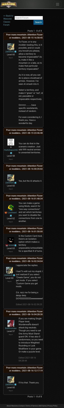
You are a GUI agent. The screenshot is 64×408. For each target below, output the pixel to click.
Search (38, 22)
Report (11, 58)
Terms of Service (32, 406)
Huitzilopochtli (11, 150)
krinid (11, 245)
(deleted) (9, 51)
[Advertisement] (54, 22)
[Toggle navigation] (57, 4)
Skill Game (42, 406)
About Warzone (12, 406)
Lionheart (12, 212)
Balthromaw (11, 328)
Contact (21, 406)
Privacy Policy (52, 406)
